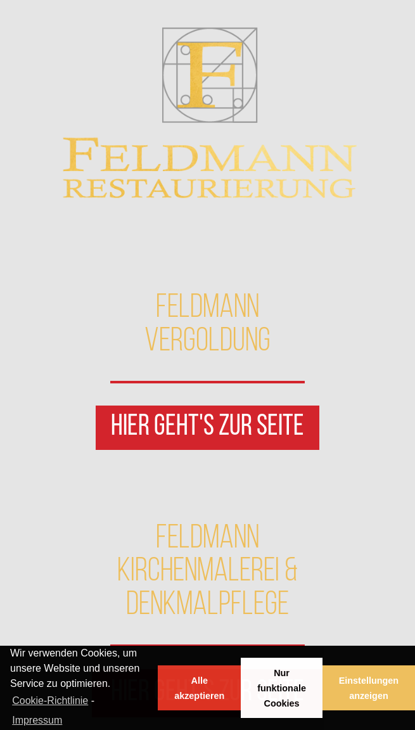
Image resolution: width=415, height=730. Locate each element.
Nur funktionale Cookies (281, 688)
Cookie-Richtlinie (50, 700)
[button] (207, 428)
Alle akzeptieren (199, 688)
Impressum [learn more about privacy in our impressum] (37, 720)
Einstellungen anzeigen (369, 688)
